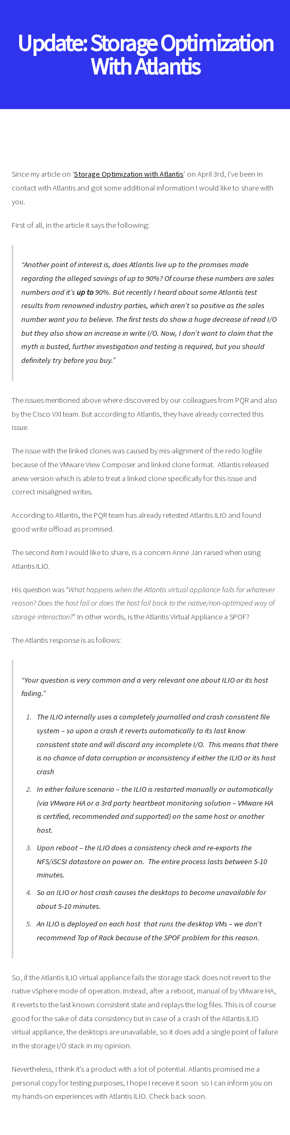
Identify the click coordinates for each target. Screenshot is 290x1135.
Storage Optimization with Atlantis (129, 174)
